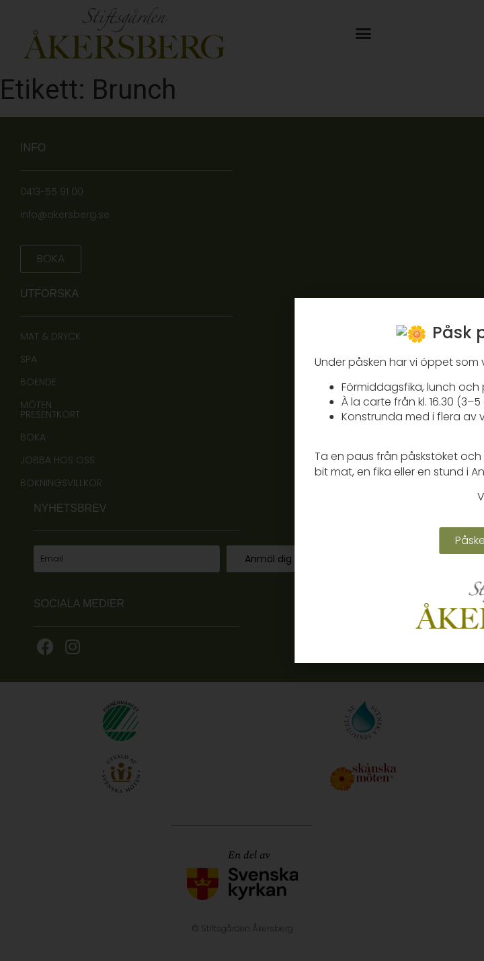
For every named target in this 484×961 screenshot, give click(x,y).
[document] (242, 480)
